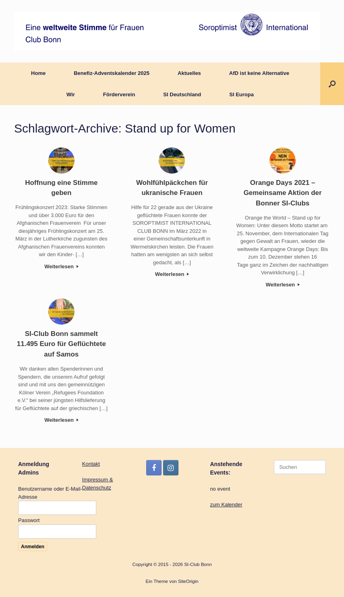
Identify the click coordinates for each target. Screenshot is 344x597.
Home (38, 73)
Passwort (28, 520)
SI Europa (241, 94)
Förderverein (119, 94)
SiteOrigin (188, 581)
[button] (332, 83)
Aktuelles (189, 73)
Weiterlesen (61, 266)
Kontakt (91, 464)
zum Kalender (226, 505)
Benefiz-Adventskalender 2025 (111, 73)
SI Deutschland (182, 94)
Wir (70, 94)
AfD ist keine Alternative (259, 73)
